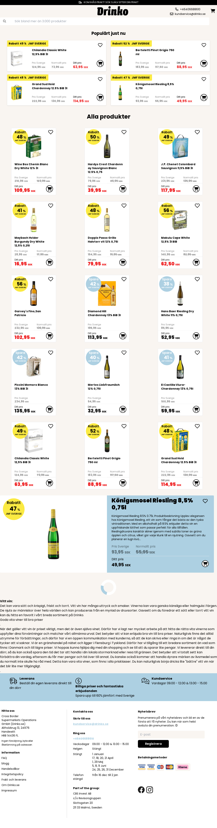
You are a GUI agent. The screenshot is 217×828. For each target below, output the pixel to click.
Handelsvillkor (11, 769)
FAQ (4, 758)
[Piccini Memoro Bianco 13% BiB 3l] (33, 365)
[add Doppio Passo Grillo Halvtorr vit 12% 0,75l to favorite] (125, 205)
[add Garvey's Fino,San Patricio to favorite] (52, 279)
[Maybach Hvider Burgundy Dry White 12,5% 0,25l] (33, 218)
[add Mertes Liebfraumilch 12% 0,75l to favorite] (125, 352)
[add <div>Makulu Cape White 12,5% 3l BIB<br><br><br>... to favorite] (198, 205)
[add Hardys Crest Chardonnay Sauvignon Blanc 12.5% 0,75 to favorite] (125, 132)
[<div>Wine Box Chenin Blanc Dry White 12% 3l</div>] (33, 145)
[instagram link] (149, 789)
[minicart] (213, 11)
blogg (5, 763)
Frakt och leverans (14, 780)
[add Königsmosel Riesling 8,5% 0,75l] (204, 79)
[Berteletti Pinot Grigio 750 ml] (120, 59)
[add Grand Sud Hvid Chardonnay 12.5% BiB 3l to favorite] (198, 426)
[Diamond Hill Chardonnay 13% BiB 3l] (107, 292)
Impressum (9, 790)
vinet (96, 629)
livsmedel (202, 657)
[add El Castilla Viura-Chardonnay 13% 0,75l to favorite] (198, 352)
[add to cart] (100, 63)
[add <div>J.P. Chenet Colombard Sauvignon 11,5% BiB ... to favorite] (198, 132)
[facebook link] (141, 789)
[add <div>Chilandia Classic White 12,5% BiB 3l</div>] (100, 45)
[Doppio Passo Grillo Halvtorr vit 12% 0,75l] (107, 218)
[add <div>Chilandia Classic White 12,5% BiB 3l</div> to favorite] (52, 426)
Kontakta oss (83, 711)
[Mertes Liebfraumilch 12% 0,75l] (107, 365)
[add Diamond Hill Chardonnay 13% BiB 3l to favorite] (125, 279)
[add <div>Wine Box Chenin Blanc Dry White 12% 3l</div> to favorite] (52, 132)
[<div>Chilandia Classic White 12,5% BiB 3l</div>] (16, 59)
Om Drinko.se (11, 785)
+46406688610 (83, 739)
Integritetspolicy (12, 774)
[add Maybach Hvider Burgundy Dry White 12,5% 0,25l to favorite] (52, 205)
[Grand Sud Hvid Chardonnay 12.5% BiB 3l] (16, 93)
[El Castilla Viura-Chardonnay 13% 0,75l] (180, 365)
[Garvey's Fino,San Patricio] (33, 292)
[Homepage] (112, 10)
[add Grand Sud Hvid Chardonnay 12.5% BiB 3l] (100, 79)
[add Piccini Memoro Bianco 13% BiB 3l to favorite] (52, 352)
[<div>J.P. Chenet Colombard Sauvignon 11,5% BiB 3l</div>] (180, 145)
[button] (176, 725)
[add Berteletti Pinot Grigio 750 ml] (204, 45)
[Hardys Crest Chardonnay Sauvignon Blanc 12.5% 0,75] (107, 145)
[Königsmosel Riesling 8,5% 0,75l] (120, 93)
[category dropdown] (13, 10)
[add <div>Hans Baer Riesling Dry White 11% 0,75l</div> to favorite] (198, 279)
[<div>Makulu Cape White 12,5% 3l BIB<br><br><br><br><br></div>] (180, 218)
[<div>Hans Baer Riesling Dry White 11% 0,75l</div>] (180, 292)
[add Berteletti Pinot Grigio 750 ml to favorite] (125, 426)
